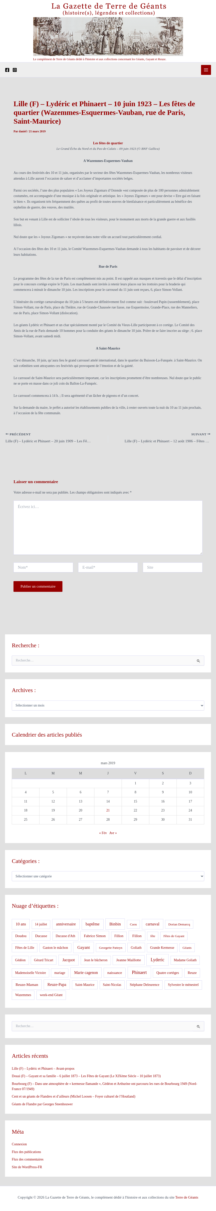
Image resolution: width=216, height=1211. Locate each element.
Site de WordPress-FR (27, 1168)
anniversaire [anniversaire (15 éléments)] (66, 925)
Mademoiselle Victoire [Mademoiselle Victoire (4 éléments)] (30, 973)
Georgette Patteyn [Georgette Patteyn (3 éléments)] (110, 948)
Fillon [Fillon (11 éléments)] (137, 936)
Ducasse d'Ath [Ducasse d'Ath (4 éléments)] (65, 937)
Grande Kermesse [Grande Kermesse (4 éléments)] (162, 948)
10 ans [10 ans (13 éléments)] (21, 925)
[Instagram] (14, 70)
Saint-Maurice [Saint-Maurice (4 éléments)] (84, 985)
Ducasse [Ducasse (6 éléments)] (41, 937)
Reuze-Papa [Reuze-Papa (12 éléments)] (56, 985)
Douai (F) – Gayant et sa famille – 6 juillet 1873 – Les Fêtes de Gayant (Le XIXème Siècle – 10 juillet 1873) (86, 1077)
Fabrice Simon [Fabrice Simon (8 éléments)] (95, 937)
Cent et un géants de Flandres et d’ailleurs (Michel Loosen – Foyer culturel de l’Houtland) (73, 1097)
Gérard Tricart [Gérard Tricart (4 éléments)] (43, 961)
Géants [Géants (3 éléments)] (187, 948)
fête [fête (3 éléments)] (152, 937)
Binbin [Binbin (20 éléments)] (115, 924)
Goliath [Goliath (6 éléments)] (136, 948)
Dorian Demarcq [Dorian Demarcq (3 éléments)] (179, 925)
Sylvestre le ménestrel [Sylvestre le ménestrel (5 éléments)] (183, 985)
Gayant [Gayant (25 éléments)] (83, 948)
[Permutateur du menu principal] (206, 70)
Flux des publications (26, 1153)
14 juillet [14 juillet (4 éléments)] (41, 925)
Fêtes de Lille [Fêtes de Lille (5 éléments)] (24, 948)
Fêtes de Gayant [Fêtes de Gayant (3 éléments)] (173, 937)
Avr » (113, 834)
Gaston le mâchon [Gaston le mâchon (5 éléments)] (55, 948)
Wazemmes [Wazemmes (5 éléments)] (23, 996)
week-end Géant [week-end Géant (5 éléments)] (51, 996)
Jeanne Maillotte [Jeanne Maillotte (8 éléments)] (128, 961)
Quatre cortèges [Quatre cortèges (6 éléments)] (167, 973)
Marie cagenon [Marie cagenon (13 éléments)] (86, 973)
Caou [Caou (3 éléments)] (133, 925)
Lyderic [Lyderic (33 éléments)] (157, 960)
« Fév (103, 834)
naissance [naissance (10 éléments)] (114, 973)
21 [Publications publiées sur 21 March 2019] (108, 811)
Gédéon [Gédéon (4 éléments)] (20, 961)
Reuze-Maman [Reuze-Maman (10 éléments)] (26, 985)
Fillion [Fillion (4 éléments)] (118, 937)
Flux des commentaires (27, 1160)
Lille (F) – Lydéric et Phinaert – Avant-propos (43, 1069)
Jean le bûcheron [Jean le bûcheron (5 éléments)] (95, 961)
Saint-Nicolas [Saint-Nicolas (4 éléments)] (112, 985)
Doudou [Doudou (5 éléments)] (20, 937)
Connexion (19, 1145)
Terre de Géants (186, 1197)
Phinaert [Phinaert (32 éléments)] (139, 973)
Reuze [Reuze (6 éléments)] (192, 973)
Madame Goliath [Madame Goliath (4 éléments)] (185, 961)
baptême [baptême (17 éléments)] (93, 924)
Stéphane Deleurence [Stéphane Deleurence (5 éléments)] (144, 985)
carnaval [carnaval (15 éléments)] (152, 925)
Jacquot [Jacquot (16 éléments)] (68, 960)
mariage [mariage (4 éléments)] (59, 973)
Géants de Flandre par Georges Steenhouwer (42, 1105)
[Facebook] (7, 70)
